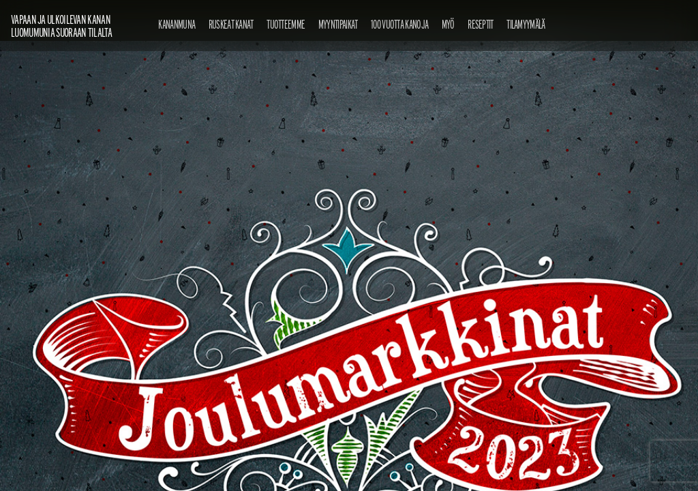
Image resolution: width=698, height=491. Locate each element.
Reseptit (480, 24)
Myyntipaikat (338, 24)
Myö (448, 24)
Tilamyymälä (525, 24)
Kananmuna (176, 24)
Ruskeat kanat (231, 24)
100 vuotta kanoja (399, 24)
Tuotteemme (286, 24)
